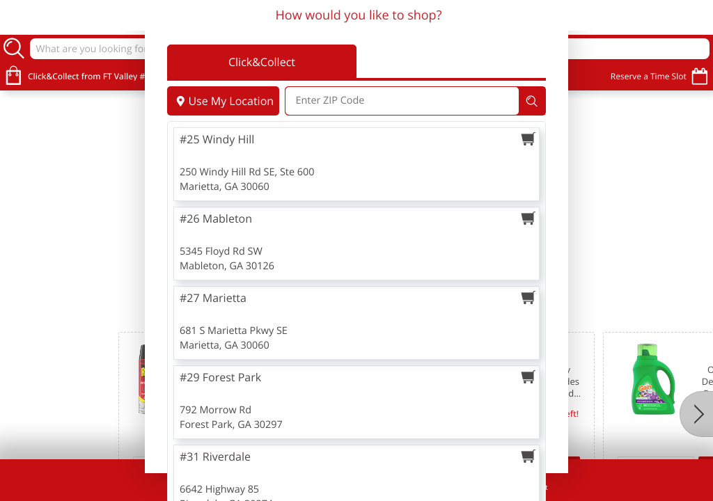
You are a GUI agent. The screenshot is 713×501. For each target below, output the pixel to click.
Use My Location (223, 101)
